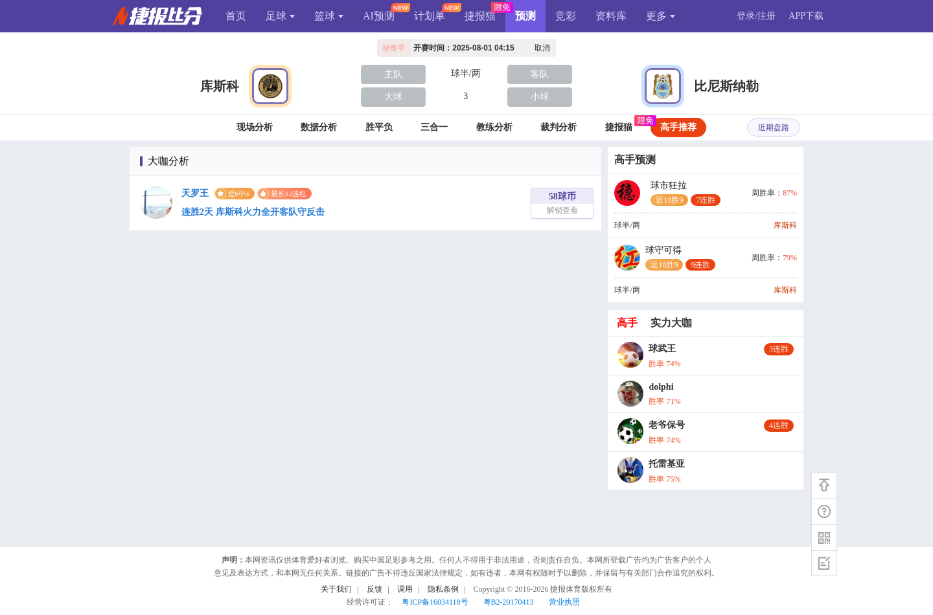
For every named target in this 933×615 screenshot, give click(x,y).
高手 (627, 322)
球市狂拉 (685, 193)
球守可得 (680, 258)
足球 (280, 15)
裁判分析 (558, 127)
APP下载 (806, 16)
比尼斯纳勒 (726, 86)
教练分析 (494, 127)
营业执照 (564, 602)
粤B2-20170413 (508, 602)
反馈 (374, 589)
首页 (235, 15)
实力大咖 (671, 322)
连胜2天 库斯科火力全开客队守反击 (253, 212)
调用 (405, 589)
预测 (525, 15)
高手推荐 (678, 127)
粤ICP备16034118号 (435, 602)
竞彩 (565, 15)
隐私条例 (443, 589)
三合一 (434, 127)
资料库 (611, 15)
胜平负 (379, 127)
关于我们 (336, 589)
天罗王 (195, 193)
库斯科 (219, 86)
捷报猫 (480, 15)
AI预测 (379, 15)
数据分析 (319, 127)
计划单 (429, 15)
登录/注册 (756, 16)
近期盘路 (773, 127)
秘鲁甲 (394, 47)
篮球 (328, 15)
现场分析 (254, 127)
